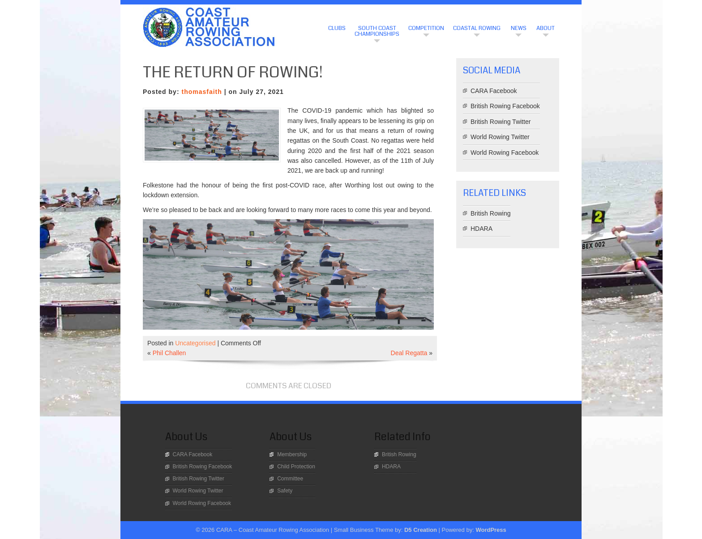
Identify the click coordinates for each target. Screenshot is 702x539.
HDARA (481, 228)
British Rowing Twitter (501, 121)
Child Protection (296, 466)
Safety (284, 491)
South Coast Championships (377, 31)
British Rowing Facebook (505, 106)
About (545, 28)
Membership (292, 454)
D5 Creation (420, 529)
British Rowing (490, 213)
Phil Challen (169, 353)
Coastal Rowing (477, 28)
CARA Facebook (494, 90)
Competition (426, 28)
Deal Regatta (409, 353)
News (518, 28)
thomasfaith (201, 91)
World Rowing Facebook (505, 152)
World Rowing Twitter (500, 136)
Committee (290, 478)
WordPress (490, 529)
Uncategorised (195, 343)
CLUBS (337, 28)
